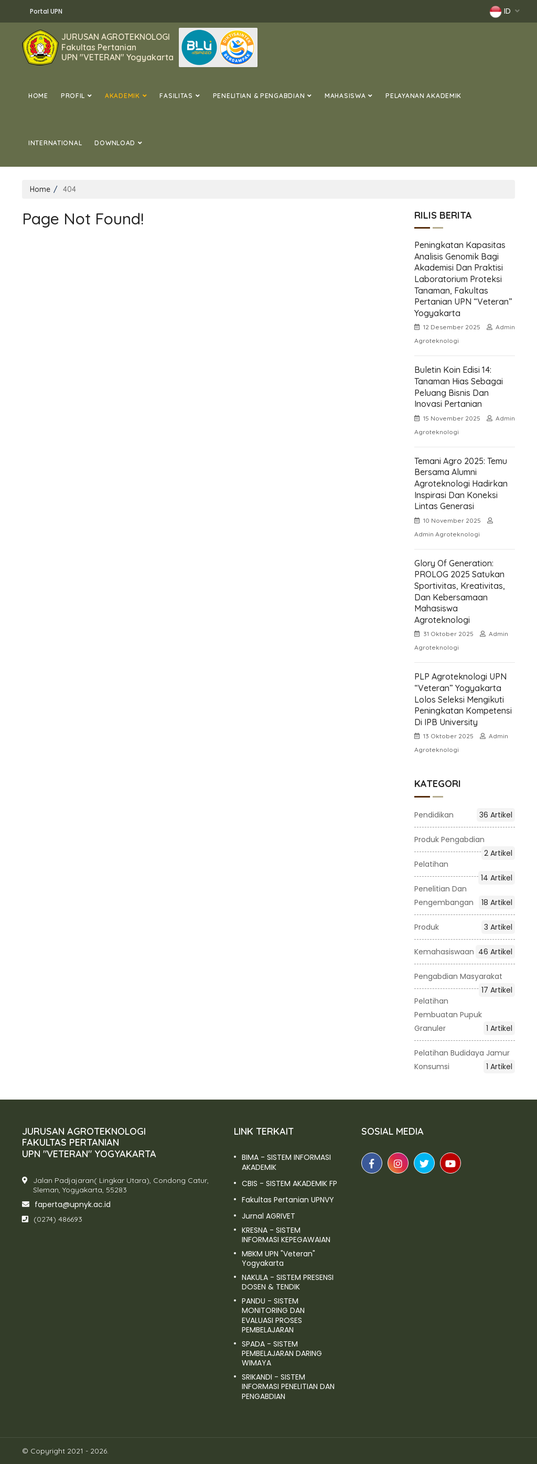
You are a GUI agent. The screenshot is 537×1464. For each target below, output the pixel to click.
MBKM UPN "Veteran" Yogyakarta (278, 1258)
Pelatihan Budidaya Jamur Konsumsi (464, 1060)
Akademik (122, 96)
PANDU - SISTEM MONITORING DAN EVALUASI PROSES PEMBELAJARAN (273, 1315)
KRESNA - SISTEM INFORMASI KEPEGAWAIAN (286, 1234)
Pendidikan (464, 815)
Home (38, 96)
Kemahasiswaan (464, 952)
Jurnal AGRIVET (268, 1216)
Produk (464, 927)
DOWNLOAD (114, 143)
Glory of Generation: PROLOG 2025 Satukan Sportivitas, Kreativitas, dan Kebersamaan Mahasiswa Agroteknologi (459, 591)
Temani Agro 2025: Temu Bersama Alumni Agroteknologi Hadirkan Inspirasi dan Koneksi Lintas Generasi (461, 483)
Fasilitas (175, 96)
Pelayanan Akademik (423, 96)
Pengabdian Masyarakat (464, 977)
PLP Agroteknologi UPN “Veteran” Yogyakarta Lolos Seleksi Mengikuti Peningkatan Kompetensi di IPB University (463, 699)
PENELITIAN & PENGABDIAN (259, 96)
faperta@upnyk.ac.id (73, 1204)
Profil (73, 96)
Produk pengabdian (464, 840)
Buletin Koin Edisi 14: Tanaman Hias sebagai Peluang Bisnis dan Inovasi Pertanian (458, 386)
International (55, 143)
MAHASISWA (345, 96)
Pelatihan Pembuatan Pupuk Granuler (464, 1015)
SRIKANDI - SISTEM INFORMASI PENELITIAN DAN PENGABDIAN (288, 1386)
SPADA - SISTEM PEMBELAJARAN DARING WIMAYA (282, 1353)
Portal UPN (46, 11)
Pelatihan (464, 865)
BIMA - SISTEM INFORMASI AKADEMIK (286, 1162)
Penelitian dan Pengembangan (464, 896)
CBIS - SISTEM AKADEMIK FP (289, 1183)
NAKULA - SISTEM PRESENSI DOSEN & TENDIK (288, 1282)
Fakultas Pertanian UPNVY (288, 1199)
